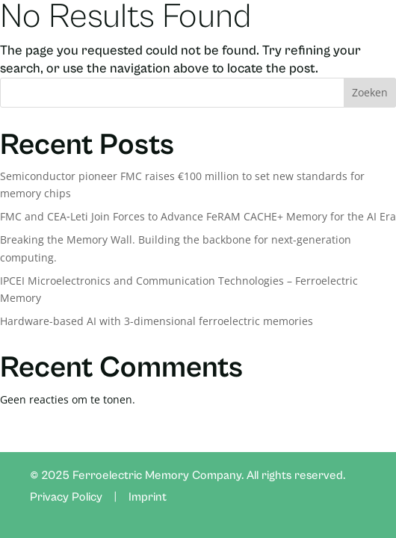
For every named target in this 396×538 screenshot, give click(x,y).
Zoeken (370, 92)
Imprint (148, 497)
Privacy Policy (66, 497)
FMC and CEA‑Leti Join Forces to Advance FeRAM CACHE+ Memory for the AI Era (198, 216)
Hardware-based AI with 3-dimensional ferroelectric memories (156, 321)
